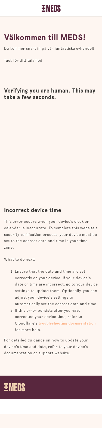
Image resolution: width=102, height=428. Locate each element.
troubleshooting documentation (67, 323)
